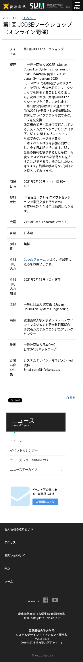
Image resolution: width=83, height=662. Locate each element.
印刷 (70, 397)
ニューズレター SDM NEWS (29, 460)
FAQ (7, 568)
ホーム (8, 581)
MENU (77, 5)
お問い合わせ (14, 555)
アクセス (10, 542)
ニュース (16, 441)
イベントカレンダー (24, 450)
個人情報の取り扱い (18, 529)
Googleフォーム (36, 259)
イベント (29, 18)
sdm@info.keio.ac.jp (45, 618)
